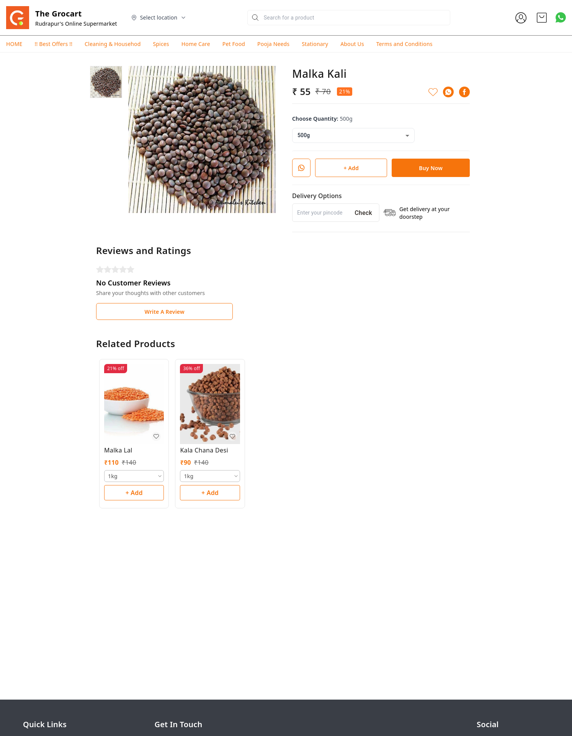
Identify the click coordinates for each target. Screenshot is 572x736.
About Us (352, 44)
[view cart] (542, 17)
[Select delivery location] (158, 18)
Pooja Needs (273, 44)
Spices (161, 44)
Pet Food (233, 44)
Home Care (195, 44)
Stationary (315, 44)
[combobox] (353, 135)
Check (363, 212)
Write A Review (164, 311)
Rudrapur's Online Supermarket (76, 23)
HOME (14, 44)
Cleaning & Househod (113, 44)
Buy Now (431, 168)
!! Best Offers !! (53, 44)
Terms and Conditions (404, 44)
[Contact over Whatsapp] (561, 17)
